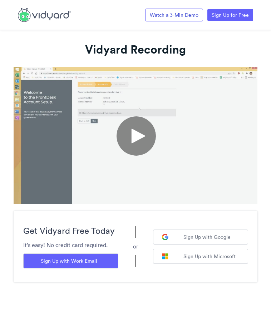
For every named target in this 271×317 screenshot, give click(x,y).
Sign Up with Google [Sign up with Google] (196, 237)
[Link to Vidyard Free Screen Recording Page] (44, 14)
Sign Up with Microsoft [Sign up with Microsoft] (199, 256)
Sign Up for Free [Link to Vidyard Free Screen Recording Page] (230, 15)
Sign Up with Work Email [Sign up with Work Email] (69, 261)
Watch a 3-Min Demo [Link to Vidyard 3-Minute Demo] (174, 15)
